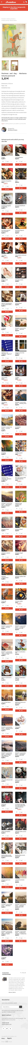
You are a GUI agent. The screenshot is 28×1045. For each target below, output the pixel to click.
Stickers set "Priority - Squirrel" (6, 353)
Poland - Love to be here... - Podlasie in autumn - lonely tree (20, 932)
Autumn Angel (19, 552)
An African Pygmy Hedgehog (6, 206)
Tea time (3, 255)
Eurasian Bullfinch (20, 205)
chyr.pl (8, 1041)
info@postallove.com (6, 1024)
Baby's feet (4, 279)
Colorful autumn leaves (19, 880)
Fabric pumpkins (5, 831)
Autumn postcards (10, 18)
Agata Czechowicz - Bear (6, 678)
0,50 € (5, 183)
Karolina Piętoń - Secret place (6, 231)
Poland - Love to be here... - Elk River (6, 905)
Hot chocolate (19, 279)
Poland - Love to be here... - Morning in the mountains (6, 504)
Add (7, 164)
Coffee (17, 377)
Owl (16, 180)
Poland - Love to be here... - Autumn (6, 626)
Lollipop (3, 328)
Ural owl (3, 601)
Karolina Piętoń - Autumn (19, 231)
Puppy (3, 157)
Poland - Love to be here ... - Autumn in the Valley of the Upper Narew (6, 754)
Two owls (17, 727)
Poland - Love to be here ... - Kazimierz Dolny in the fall (20, 754)
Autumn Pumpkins (6, 180)
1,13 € (17, 654)
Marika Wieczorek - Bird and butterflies (6, 856)
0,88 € (3, 281)
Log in (2, 123)
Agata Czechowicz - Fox (20, 652)
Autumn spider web (20, 576)
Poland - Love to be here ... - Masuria (20, 329)
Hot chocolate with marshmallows (20, 478)
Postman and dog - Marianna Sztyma (9, 20)
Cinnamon (4, 402)
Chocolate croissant (20, 255)
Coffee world (18, 452)
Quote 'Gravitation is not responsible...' (6, 304)
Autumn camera (5, 552)
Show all (23, 972)
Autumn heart (19, 529)
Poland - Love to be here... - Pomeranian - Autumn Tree (6, 653)
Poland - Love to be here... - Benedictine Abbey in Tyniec (6, 932)
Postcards (3, 18)
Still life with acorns (20, 831)
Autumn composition (4, 577)
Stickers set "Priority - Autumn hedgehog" (6, 478)
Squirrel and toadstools (18, 504)
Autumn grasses (5, 879)
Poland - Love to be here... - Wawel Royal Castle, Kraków (7, 728)
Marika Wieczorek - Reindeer (20, 856)
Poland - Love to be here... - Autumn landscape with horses (20, 906)
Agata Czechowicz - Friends (20, 678)
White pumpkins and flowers (20, 780)
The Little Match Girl (7, 779)
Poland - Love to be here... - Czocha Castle (6, 428)
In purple (3, 957)
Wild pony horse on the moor (20, 703)
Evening (3, 452)
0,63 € (3, 158)
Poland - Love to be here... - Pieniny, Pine (20, 403)
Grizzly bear (18, 303)
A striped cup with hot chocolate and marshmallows (20, 805)
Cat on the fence (6, 702)
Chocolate (4, 377)
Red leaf (3, 804)
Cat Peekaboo (19, 157)
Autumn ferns (5, 529)
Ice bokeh (18, 427)
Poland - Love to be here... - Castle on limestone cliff (20, 627)
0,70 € (19, 380)
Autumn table (19, 601)
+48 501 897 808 (5, 1022)
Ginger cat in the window (19, 353)
